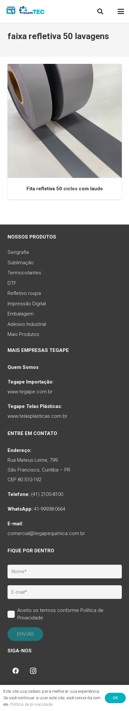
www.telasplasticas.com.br (37, 416)
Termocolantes (24, 273)
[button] (100, 11)
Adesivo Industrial (27, 324)
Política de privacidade (31, 704)
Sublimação (21, 263)
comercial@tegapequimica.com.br (46, 533)
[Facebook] (16, 671)
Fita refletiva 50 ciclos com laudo (64, 189)
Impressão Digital (27, 304)
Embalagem (21, 314)
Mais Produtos (23, 334)
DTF (12, 283)
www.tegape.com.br (30, 392)
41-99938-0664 (49, 509)
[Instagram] (33, 671)
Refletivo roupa (24, 293)
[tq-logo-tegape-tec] (25, 11)
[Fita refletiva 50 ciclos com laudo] (65, 121)
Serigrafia (18, 252)
